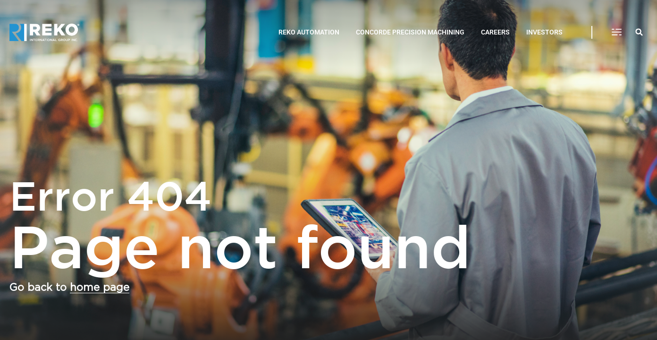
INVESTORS (544, 32)
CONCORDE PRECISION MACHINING (410, 32)
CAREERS (495, 32)
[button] (616, 32)
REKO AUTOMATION (308, 32)
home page (99, 287)
